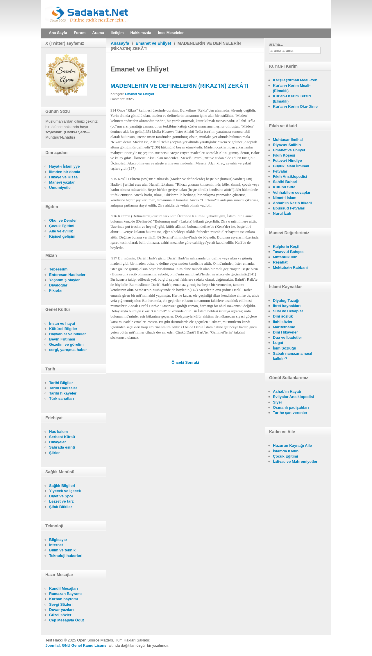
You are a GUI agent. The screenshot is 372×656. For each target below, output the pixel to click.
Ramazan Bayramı (65, 594)
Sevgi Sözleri (61, 604)
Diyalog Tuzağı (286, 300)
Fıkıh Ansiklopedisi (290, 176)
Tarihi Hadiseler (63, 388)
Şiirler (54, 453)
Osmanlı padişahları (291, 407)
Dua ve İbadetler (287, 337)
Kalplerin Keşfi (286, 246)
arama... (276, 44)
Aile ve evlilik (61, 231)
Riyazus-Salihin (287, 145)
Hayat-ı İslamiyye (64, 166)
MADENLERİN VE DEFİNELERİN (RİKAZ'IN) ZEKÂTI (179, 86)
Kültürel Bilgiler (63, 329)
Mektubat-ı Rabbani (290, 267)
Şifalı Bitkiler (60, 507)
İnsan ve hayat (62, 323)
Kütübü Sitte (284, 187)
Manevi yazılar (62, 182)
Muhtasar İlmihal (288, 139)
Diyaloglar (58, 285)
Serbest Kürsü (62, 437)
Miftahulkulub (285, 257)
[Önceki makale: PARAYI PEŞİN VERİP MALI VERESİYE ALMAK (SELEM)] (178, 362)
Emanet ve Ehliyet (153, 43)
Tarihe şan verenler (290, 413)
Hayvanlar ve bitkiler (67, 334)
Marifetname (284, 327)
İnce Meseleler (171, 33)
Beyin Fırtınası (62, 339)
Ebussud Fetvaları (289, 208)
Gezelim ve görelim (66, 344)
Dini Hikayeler (285, 332)
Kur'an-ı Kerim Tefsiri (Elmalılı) (292, 98)
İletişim (117, 33)
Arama (98, 33)
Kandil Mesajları (63, 588)
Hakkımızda (140, 33)
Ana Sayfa (58, 33)
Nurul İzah (282, 213)
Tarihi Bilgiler (61, 383)
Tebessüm (58, 269)
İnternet (56, 545)
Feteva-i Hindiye (287, 160)
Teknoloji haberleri (66, 555)
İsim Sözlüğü (284, 348)
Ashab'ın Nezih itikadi (292, 203)
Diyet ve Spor (61, 496)
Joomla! (52, 645)
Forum (79, 33)
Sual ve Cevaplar (288, 311)
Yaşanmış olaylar (64, 280)
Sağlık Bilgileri (62, 485)
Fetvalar (280, 171)
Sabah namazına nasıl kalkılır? (292, 356)
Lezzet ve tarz (61, 501)
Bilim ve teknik (62, 550)
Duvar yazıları (61, 609)
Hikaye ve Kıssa (63, 177)
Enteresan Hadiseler (67, 275)
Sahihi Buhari (285, 182)
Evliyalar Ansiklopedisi (293, 397)
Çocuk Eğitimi (61, 226)
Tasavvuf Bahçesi (289, 252)
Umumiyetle (60, 187)
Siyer (277, 402)
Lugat (278, 342)
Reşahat (280, 262)
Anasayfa (120, 43)
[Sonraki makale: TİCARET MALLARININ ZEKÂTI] (192, 362)
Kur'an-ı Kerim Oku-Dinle (295, 106)
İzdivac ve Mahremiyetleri (296, 461)
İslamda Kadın (285, 451)
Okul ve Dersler (63, 220)
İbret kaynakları (287, 306)
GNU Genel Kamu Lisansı (85, 645)
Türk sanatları (61, 398)
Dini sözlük (283, 316)
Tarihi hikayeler (62, 393)
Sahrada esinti (62, 447)
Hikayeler (57, 442)
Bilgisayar (58, 539)
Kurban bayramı (63, 599)
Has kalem (58, 431)
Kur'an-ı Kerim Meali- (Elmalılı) (292, 88)
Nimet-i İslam (284, 198)
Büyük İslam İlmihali (291, 166)
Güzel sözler (60, 615)
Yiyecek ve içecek (65, 491)
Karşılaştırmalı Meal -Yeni (296, 80)
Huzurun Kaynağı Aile (292, 445)
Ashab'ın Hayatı (287, 391)
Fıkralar (56, 290)
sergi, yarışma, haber (68, 349)
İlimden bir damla (64, 172)
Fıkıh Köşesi (284, 155)
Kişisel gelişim (62, 236)
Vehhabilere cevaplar (291, 192)
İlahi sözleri (283, 322)
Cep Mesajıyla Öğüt (66, 620)
